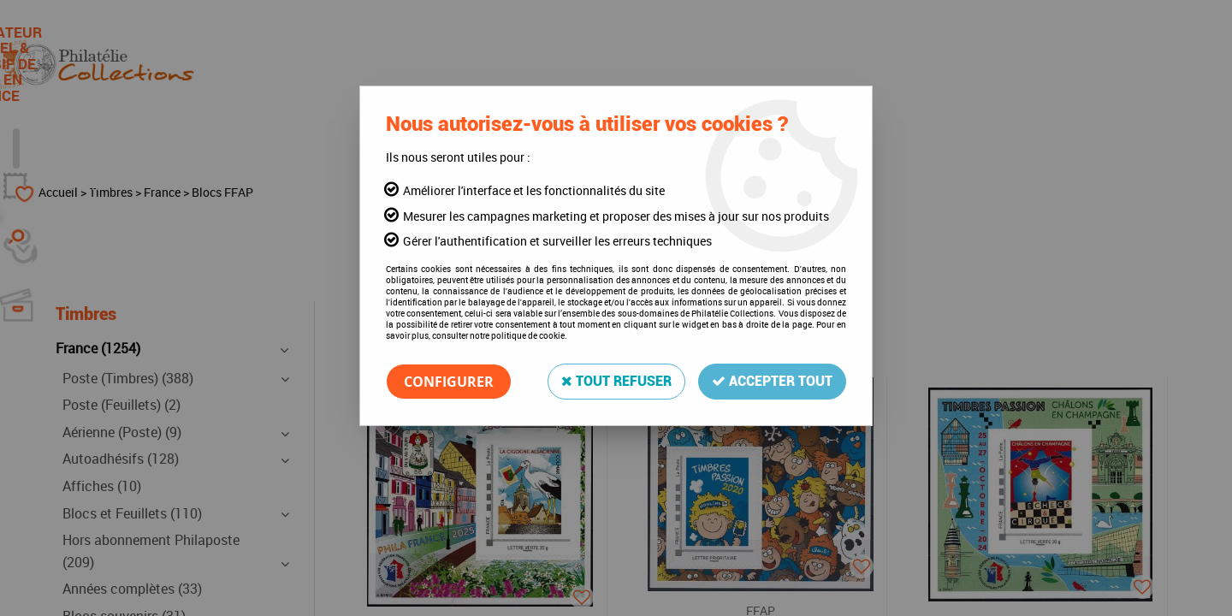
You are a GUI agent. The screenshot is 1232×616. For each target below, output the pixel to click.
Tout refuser (616, 381)
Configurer (449, 381)
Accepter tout (772, 381)
